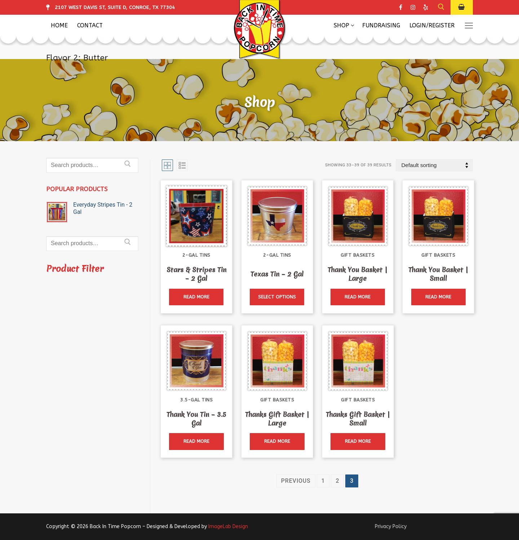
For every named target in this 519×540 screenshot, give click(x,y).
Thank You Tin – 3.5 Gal (196, 419)
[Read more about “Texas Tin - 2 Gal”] (277, 297)
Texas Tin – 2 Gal (276, 274)
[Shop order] (434, 165)
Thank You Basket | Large (357, 274)
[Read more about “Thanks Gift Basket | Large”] (277, 441)
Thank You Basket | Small (438, 274)
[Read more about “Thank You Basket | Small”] (438, 297)
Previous (296, 480)
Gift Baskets (357, 255)
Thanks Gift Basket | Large (277, 419)
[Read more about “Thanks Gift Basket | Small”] (358, 441)
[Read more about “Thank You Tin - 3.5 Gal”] (196, 441)
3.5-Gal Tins (196, 399)
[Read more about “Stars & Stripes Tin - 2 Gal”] (196, 297)
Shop (259, 102)
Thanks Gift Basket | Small (358, 419)
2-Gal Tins (196, 255)
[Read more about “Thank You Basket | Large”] (358, 297)
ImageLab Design (228, 526)
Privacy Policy (391, 526)
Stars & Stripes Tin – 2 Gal (196, 274)
